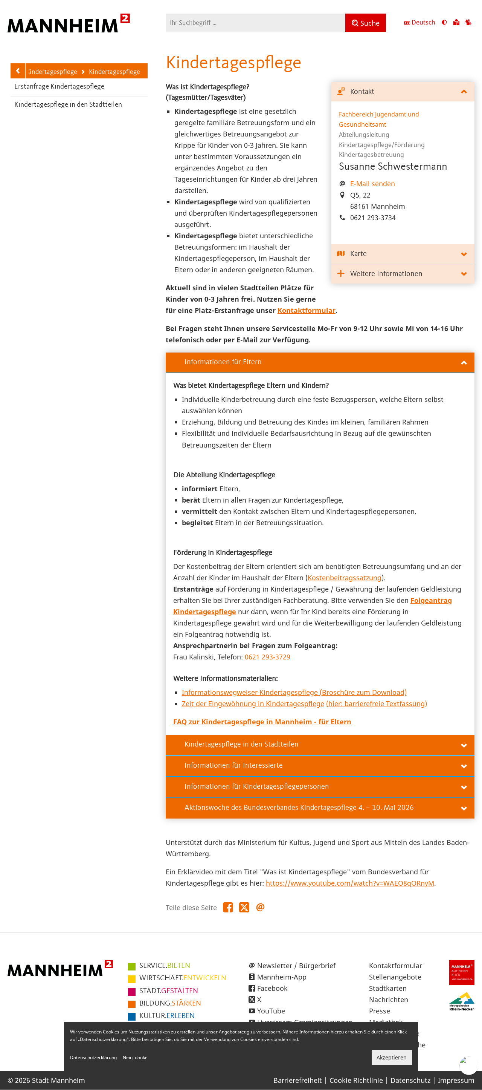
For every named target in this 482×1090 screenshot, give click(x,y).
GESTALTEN (168, 991)
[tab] (402, 92)
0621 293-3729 (267, 656)
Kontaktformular (395, 965)
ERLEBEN (167, 1016)
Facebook (272, 988)
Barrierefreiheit (297, 1080)
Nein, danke (135, 1057)
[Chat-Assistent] (468, 1065)
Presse (379, 1010)
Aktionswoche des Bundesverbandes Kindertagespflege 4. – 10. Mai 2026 (326, 808)
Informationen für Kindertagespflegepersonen (326, 787)
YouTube (271, 1010)
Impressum (456, 1080)
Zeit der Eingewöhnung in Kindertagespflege (253, 703)
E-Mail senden (372, 183)
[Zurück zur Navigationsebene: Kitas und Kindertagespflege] (18, 70)
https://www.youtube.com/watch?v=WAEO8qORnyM (350, 883)
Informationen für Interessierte (326, 766)
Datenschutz (410, 1080)
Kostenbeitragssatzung (344, 577)
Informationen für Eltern (326, 362)
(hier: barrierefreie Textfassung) (376, 703)
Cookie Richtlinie (356, 1080)
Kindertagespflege (110, 73)
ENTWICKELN (182, 978)
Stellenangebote (395, 976)
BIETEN (164, 966)
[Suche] (365, 23)
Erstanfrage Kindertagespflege (59, 86)
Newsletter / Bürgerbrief (296, 965)
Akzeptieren (392, 1057)
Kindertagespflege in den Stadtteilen (68, 105)
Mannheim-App (282, 976)
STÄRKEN (170, 1003)
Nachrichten (388, 999)
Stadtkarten (388, 988)
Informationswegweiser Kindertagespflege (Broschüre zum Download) (294, 692)
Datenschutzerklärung (93, 1057)
